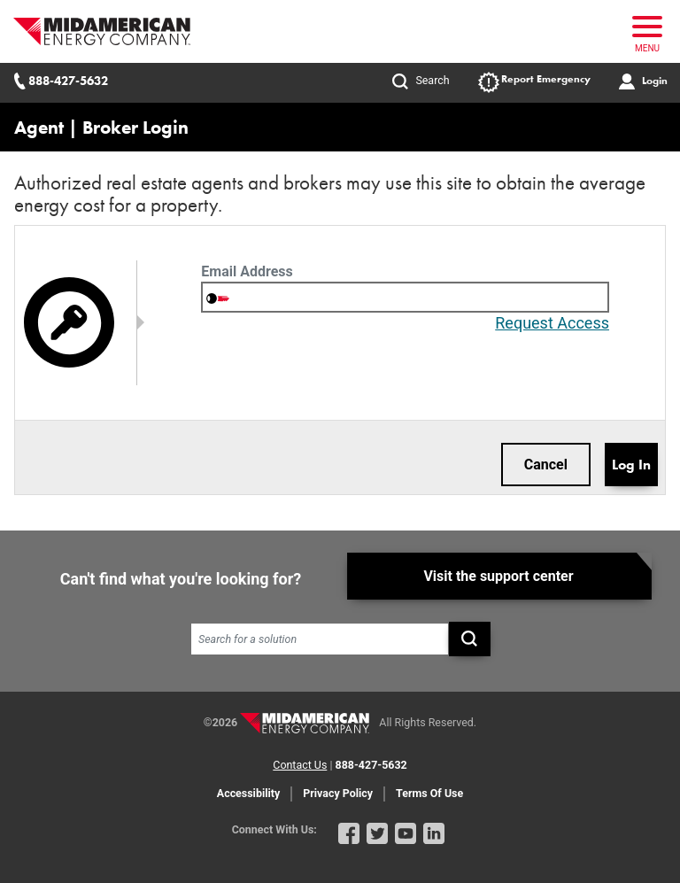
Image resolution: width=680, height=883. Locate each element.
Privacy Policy (338, 789)
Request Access (552, 323)
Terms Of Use (429, 789)
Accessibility (248, 789)
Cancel (546, 463)
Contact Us (300, 761)
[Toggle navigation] (643, 31)
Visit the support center (498, 573)
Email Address (246, 271)
